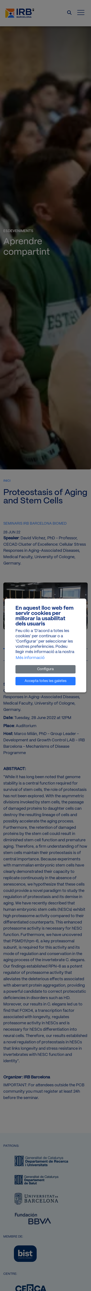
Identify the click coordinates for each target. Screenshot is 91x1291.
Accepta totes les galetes (45, 681)
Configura (45, 669)
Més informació (30, 658)
